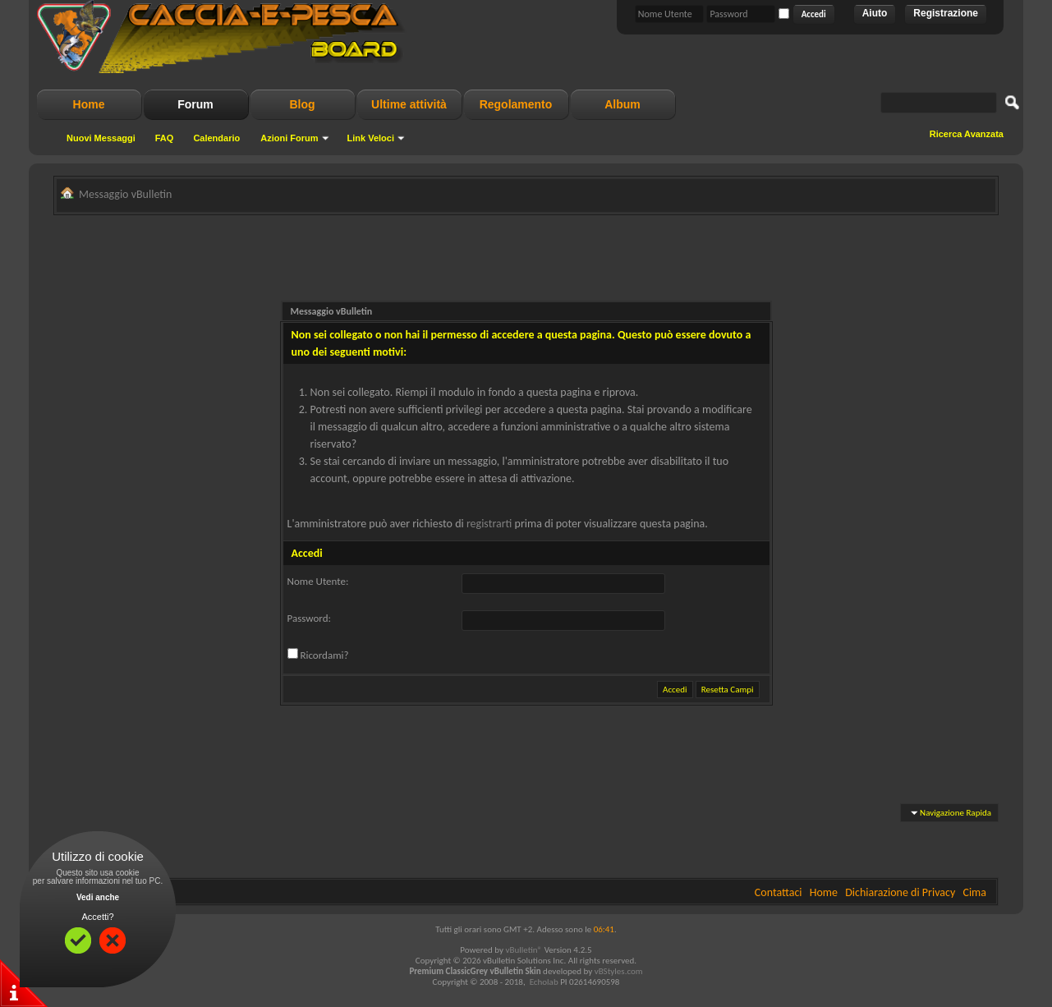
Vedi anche (97, 897)
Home (89, 104)
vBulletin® (523, 950)
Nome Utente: (318, 581)
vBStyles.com (619, 971)
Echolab (544, 982)
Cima (974, 892)
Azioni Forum (289, 138)
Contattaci (778, 892)
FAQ (164, 138)
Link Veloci (370, 138)
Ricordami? (318, 654)
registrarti (489, 524)
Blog (302, 104)
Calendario (216, 138)
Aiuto (875, 13)
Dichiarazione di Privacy (900, 892)
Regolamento (516, 104)
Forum (195, 104)
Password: (309, 618)
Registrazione (945, 13)
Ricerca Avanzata (967, 134)
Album (622, 104)
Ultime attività (409, 104)
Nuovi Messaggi (101, 138)
